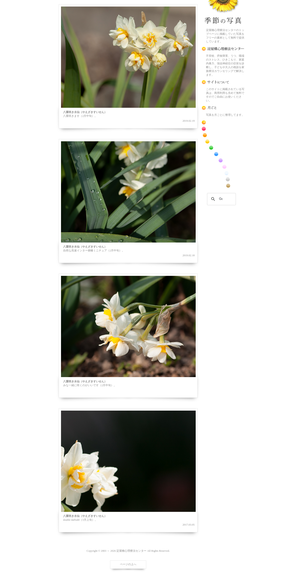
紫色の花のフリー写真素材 (223, 160)
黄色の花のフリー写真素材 (223, 141)
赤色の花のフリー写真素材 (223, 128)
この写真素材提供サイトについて (223, 82)
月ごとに (223, 108)
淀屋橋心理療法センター (223, 48)
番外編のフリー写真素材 (223, 185)
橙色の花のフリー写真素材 (223, 135)
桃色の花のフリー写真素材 (223, 166)
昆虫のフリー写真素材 (223, 179)
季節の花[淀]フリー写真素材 (223, 13)
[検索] (221, 199)
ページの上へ (128, 564)
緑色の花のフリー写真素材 (223, 147)
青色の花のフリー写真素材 (223, 154)
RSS (223, 122)
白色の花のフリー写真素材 (223, 173)
